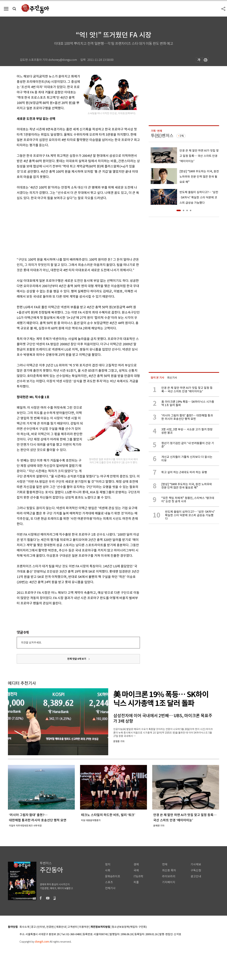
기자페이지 (168, 882)
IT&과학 (138, 876)
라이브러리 (168, 876)
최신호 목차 (169, 870)
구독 (181, 135)
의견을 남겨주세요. (31, 642)
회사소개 (24, 927)
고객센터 (72, 927)
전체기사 (110, 888)
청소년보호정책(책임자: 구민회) (129, 927)
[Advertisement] (69, 228)
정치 (107, 864)
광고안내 (196, 876)
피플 (136, 882)
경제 (136, 864)
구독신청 (196, 870)
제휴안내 (61, 927)
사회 (107, 870)
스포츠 (109, 882)
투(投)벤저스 (162, 135)
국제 (136, 870)
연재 (164, 864)
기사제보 (196, 864)
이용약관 (84, 927)
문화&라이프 (112, 876)
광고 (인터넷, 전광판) (43, 927)
